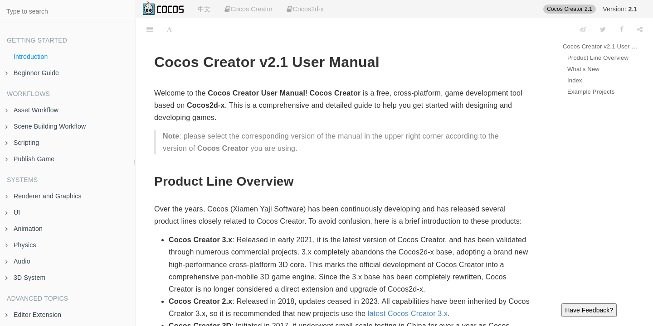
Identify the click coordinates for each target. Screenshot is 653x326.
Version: (620, 9)
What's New (583, 69)
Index (574, 80)
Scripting (22, 142)
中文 (204, 9)
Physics (20, 245)
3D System (25, 277)
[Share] (639, 29)
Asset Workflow (31, 110)
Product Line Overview (598, 57)
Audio (17, 261)
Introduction (31, 56)
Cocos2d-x (305, 9)
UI (12, 212)
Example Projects (590, 91)
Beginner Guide (32, 73)
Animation (24, 228)
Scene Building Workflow (45, 126)
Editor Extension (33, 314)
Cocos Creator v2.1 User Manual (601, 46)
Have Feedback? (589, 310)
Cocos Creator (248, 9)
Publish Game (29, 159)
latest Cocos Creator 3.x (408, 313)
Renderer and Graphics (43, 196)
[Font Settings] (169, 29)
